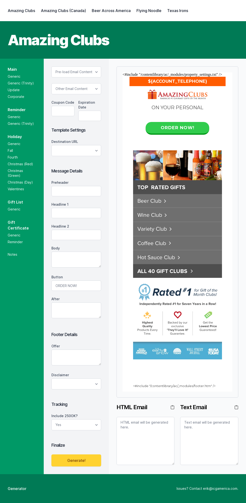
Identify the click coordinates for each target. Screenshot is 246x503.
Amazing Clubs (21, 10)
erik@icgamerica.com (220, 488)
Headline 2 (60, 226)
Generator (17, 488)
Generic (14, 76)
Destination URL (64, 142)
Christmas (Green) (15, 173)
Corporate (16, 97)
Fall (10, 150)
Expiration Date (86, 104)
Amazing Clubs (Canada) (63, 10)
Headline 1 (59, 204)
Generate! (76, 460)
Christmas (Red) (20, 164)
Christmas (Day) (20, 182)
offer (55, 346)
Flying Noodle (148, 10)
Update (14, 90)
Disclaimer (60, 375)
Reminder (15, 242)
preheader (59, 182)
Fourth (13, 157)
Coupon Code (62, 102)
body (55, 248)
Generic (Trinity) (21, 83)
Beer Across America (111, 10)
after (55, 299)
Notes (12, 254)
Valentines (16, 189)
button (57, 277)
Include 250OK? (64, 416)
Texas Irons (177, 10)
